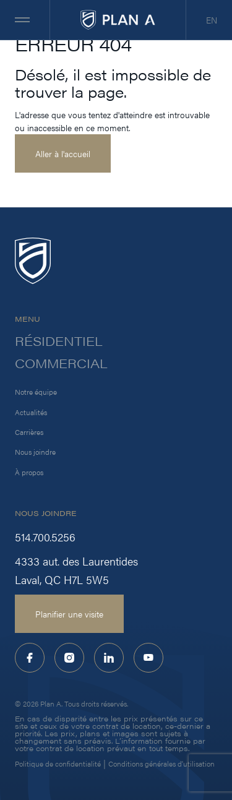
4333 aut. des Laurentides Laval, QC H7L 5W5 (76, 570)
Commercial (61, 363)
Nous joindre (35, 451)
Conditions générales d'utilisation (161, 763)
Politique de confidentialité (58, 763)
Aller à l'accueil (62, 153)
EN (211, 20)
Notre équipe (36, 391)
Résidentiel (59, 340)
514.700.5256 (45, 536)
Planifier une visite (69, 614)
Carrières (29, 431)
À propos (29, 472)
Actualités (31, 412)
